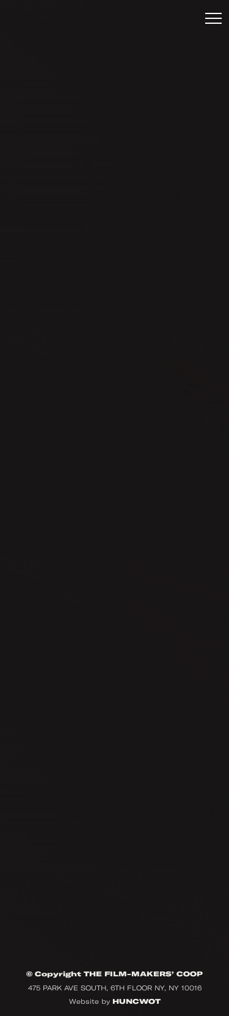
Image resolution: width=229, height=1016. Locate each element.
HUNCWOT (136, 1001)
